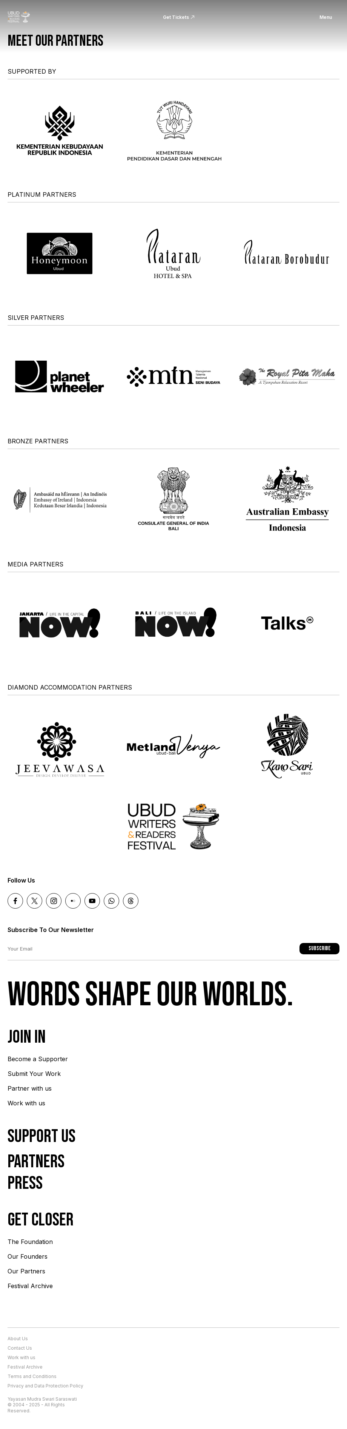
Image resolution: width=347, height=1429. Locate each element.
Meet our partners (55, 41)
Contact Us (20, 1348)
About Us (18, 1338)
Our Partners (26, 1271)
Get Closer (41, 1220)
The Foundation (30, 1241)
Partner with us (30, 1088)
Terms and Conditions (32, 1376)
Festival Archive (30, 1286)
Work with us (26, 1103)
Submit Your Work (34, 1073)
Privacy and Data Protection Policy (45, 1386)
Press (25, 1183)
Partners (36, 1162)
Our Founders (28, 1256)
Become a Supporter (38, 1059)
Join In (27, 1037)
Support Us (41, 1136)
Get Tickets (176, 17)
